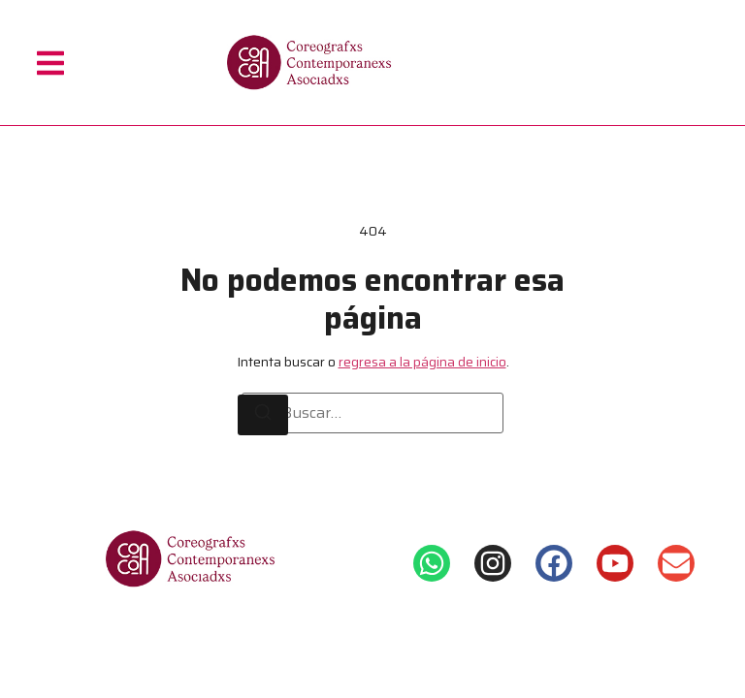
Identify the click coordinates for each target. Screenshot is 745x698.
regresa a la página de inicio (422, 361)
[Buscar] (263, 415)
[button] (50, 62)
